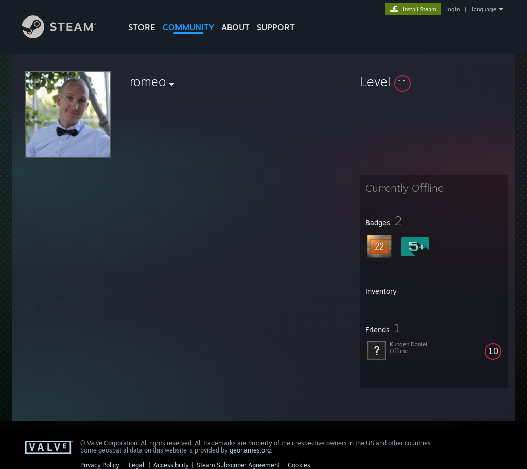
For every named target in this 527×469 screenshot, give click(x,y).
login (453, 9)
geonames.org (250, 450)
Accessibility (171, 465)
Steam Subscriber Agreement (238, 465)
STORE (141, 27)
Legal (136, 465)
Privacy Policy (99, 465)
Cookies (299, 465)
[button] (434, 81)
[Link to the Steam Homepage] (67, 35)
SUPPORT (276, 27)
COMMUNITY (188, 27)
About (235, 27)
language (484, 9)
